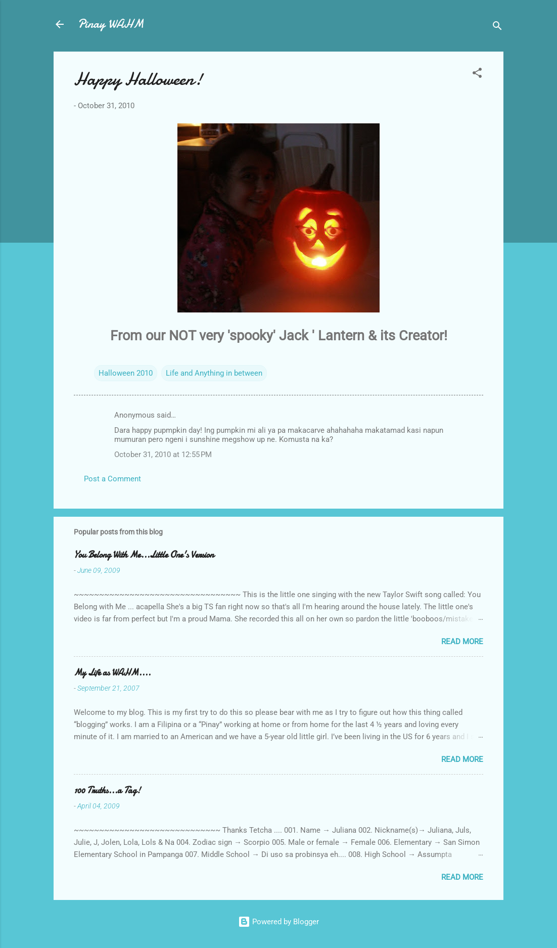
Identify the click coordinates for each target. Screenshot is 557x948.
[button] (477, 74)
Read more (462, 641)
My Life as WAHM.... (112, 672)
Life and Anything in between (214, 373)
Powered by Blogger (278, 921)
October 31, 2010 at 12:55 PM (163, 454)
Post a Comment (112, 478)
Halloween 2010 (126, 373)
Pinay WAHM (111, 24)
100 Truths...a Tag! (107, 790)
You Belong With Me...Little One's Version (144, 555)
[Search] (497, 27)
